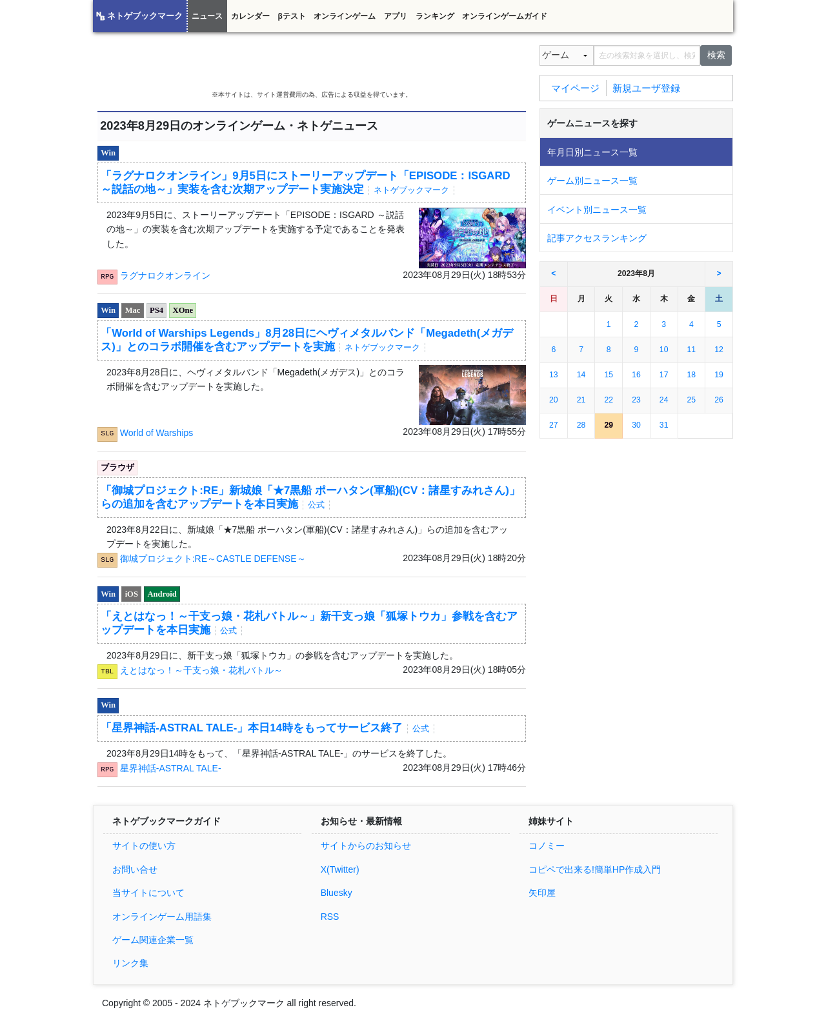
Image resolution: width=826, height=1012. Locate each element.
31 (664, 425)
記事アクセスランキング (597, 238)
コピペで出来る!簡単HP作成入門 (595, 869)
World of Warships (157, 432)
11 (691, 349)
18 (691, 374)
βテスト (291, 16)
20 (553, 399)
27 (553, 425)
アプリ (395, 16)
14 (581, 374)
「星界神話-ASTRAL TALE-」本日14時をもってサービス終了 (267, 728)
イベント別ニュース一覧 (597, 209)
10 (664, 349)
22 (608, 399)
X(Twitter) (340, 869)
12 (718, 349)
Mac (133, 310)
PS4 (156, 310)
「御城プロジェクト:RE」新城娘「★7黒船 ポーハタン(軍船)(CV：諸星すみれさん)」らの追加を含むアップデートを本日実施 (310, 497)
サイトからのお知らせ (366, 845)
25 (691, 399)
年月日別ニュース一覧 (592, 152)
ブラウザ (117, 467)
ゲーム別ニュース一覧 (592, 180)
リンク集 (130, 963)
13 (553, 374)
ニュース (207, 16)
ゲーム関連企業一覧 (153, 940)
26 (718, 399)
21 (581, 399)
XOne (183, 310)
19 (718, 374)
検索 (716, 55)
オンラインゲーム (345, 16)
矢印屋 (542, 893)
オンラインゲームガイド (504, 16)
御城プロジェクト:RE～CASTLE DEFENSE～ (213, 558)
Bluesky (336, 893)
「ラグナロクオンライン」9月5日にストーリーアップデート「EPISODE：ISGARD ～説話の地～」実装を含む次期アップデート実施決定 (305, 182)
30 (636, 425)
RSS (330, 916)
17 (664, 374)
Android (162, 594)
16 (636, 374)
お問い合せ (134, 869)
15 (608, 374)
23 (636, 399)
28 (581, 425)
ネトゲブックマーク (145, 16)
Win (108, 152)
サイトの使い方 (144, 845)
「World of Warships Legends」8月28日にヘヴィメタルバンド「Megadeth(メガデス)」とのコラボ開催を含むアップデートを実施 (307, 340)
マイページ (575, 87)
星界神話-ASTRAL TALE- (170, 768)
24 (664, 399)
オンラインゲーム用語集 (162, 916)
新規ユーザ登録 (646, 87)
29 (608, 425)
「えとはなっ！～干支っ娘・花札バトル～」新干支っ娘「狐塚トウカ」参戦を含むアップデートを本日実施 (309, 623)
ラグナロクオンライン (165, 275)
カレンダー (250, 16)
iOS (131, 594)
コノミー (547, 845)
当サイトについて (148, 893)
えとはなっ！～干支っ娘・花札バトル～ (201, 670)
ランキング (435, 16)
